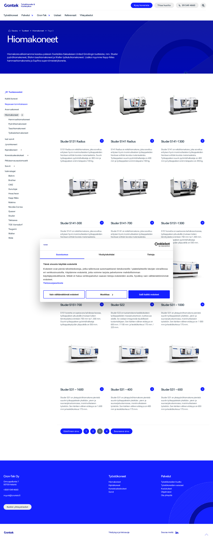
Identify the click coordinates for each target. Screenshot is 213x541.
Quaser (11, 211)
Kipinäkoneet (11, 150)
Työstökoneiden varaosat (172, 485)
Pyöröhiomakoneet (17, 124)
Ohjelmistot (166, 492)
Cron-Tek (42, 15)
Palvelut (25, 15)
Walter (11, 233)
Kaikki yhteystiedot (17, 507)
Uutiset (57, 15)
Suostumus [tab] (62, 254)
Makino (12, 202)
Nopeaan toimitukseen (16, 104)
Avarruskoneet (12, 109)
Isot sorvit (9, 139)
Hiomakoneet (11, 115)
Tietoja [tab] (151, 254)
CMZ (10, 184)
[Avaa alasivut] (22, 115)
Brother (12, 180)
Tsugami (12, 229)
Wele (10, 238)
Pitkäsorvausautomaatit (16, 160)
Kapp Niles (13, 198)
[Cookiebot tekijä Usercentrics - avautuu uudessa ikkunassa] (157, 244)
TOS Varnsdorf (15, 224)
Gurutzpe (12, 189)
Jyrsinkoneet (11, 144)
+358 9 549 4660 (11, 489)
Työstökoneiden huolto (171, 482)
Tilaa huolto (164, 5)
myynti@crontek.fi (12, 495)
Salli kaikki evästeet (149, 294)
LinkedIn (177, 532)
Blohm (11, 176)
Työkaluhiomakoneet (18, 133)
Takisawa (12, 220)
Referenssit (70, 15)
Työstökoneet (11, 15)
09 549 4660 (188, 5)
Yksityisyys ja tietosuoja (119, 532)
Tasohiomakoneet (17, 128)
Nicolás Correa (15, 207)
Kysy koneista (141, 5)
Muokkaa (106, 294)
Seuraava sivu (121, 431)
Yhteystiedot (86, 15)
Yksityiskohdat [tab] (106, 254)
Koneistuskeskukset (14, 155)
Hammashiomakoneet (19, 119)
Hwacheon (13, 193)
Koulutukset (166, 488)
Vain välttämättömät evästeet (64, 294)
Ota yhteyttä (166, 495)
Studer (11, 216)
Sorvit (8, 166)
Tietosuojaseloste (53, 283)
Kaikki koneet (11, 98)
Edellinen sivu (71, 431)
